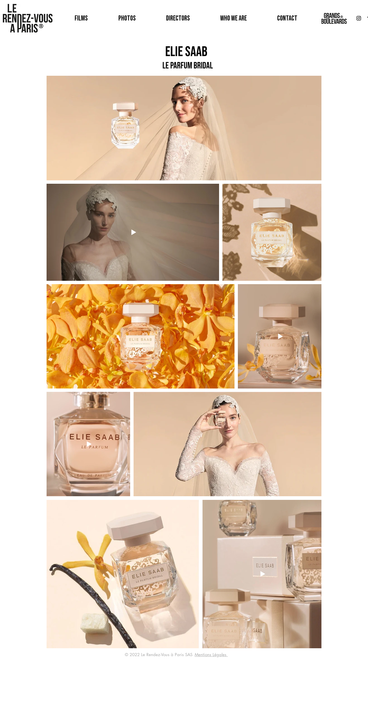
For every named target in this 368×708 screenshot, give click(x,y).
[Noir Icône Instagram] (359, 18)
